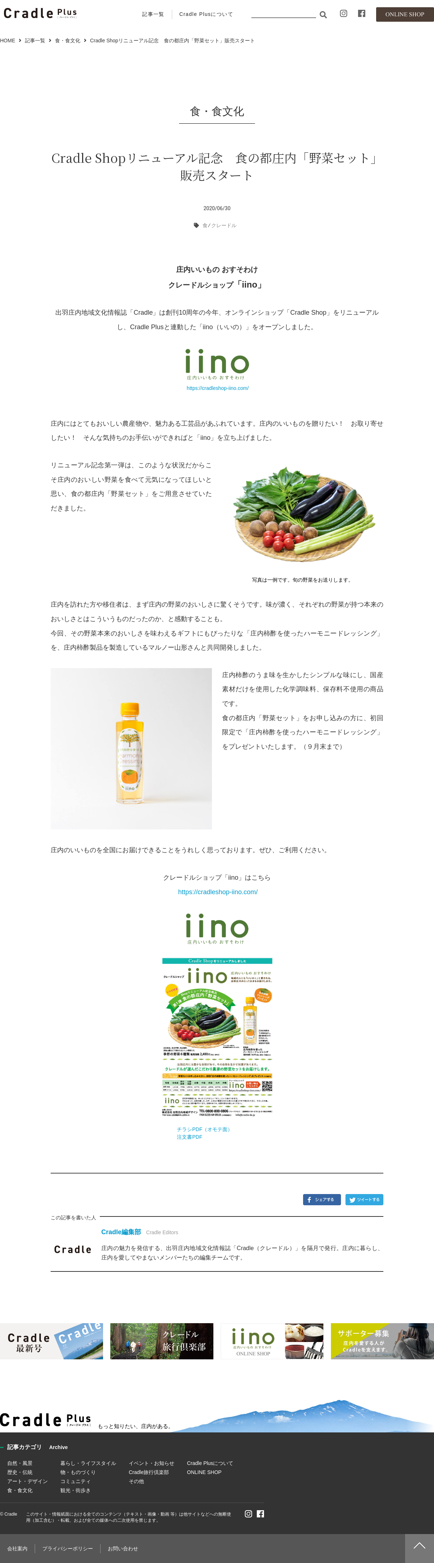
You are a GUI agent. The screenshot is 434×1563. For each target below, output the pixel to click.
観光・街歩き (75, 1490)
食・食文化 (67, 40)
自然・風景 (20, 1463)
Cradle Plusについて (206, 14)
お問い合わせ (123, 1548)
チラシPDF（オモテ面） (205, 1129)
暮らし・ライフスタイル (88, 1463)
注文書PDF (189, 1137)
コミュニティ (75, 1481)
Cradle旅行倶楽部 (149, 1472)
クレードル (224, 225)
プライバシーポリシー (67, 1548)
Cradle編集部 (121, 1232)
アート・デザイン (27, 1481)
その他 (136, 1481)
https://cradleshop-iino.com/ (216, 388)
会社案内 (17, 1548)
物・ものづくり (78, 1472)
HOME (7, 40)
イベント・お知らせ (151, 1463)
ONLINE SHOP (204, 1472)
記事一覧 (153, 14)
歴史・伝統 (20, 1472)
